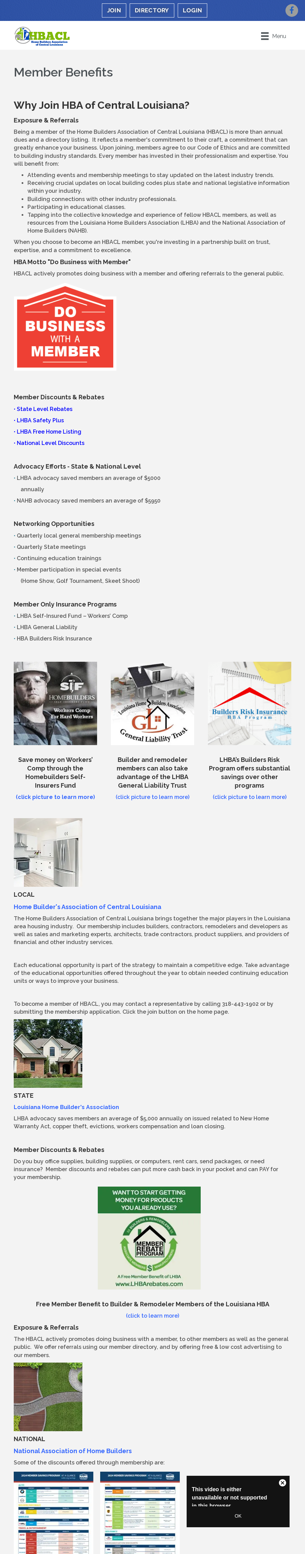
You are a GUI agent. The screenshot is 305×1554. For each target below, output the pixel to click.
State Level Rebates (44, 409)
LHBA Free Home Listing (49, 431)
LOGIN (192, 10)
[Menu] (273, 36)
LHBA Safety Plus (40, 420)
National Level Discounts (50, 443)
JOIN (114, 10)
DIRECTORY (152, 10)
